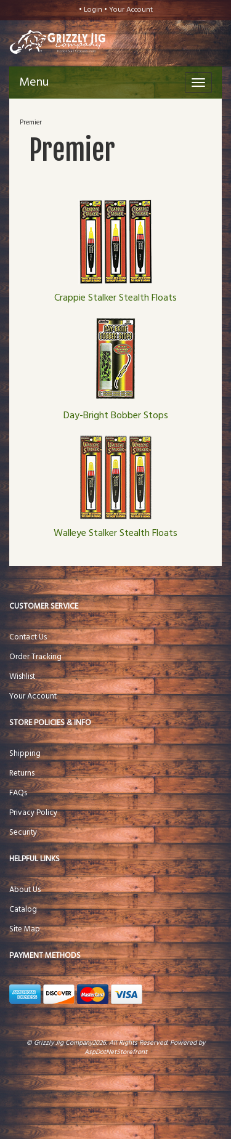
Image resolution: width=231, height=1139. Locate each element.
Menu (34, 82)
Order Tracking (35, 657)
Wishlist (22, 676)
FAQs (18, 793)
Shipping (25, 753)
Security (23, 832)
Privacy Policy (33, 812)
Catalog (23, 909)
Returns (21, 773)
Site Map (24, 929)
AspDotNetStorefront (115, 1052)
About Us (25, 889)
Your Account (131, 10)
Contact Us (28, 637)
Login (93, 10)
